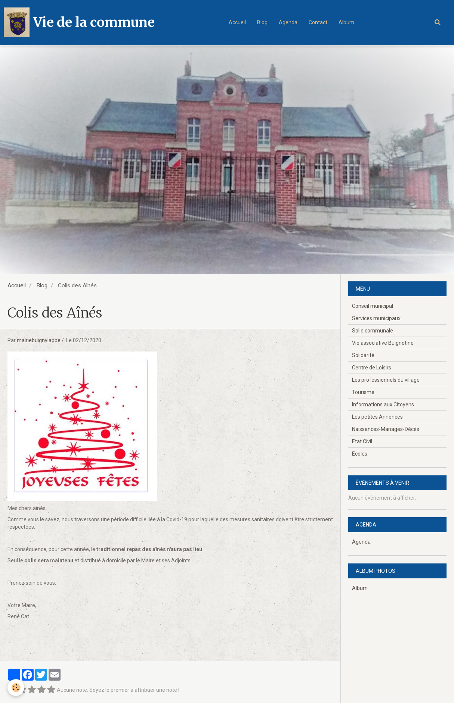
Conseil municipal (372, 306)
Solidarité (363, 355)
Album (346, 22)
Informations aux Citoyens (383, 404)
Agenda (288, 22)
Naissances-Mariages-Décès (385, 429)
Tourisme (363, 392)
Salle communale (372, 331)
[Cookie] (15, 687)
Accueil (237, 22)
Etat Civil (362, 441)
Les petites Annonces (377, 417)
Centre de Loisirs (371, 368)
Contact (318, 22)
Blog (262, 22)
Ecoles (359, 454)
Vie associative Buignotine (383, 343)
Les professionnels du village (386, 380)
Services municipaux (376, 318)
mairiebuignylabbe (39, 340)
